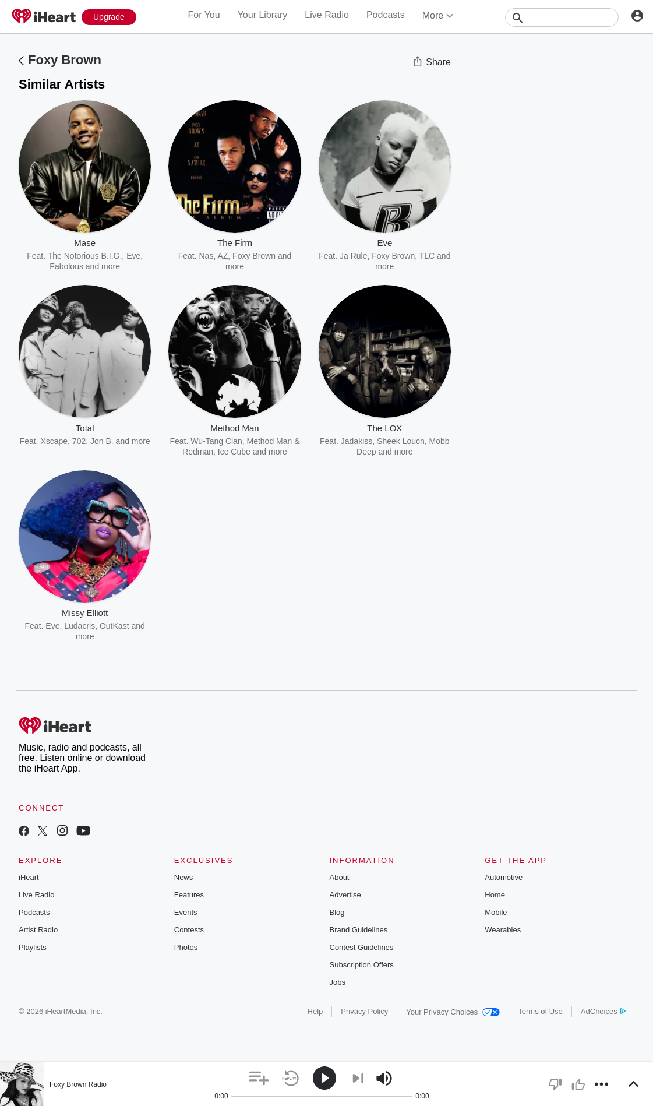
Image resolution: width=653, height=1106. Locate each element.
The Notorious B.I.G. (85, 255)
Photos (185, 947)
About (340, 877)
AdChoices (603, 1011)
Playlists (33, 947)
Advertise (345, 894)
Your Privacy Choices (453, 1012)
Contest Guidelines (362, 947)
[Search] (562, 17)
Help (315, 1011)
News (183, 877)
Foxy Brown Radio (78, 1084)
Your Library (263, 15)
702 (79, 441)
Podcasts (385, 15)
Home (495, 894)
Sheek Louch (401, 441)
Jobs (337, 982)
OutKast (114, 626)
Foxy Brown (64, 59)
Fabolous (66, 266)
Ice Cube (234, 451)
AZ (222, 255)
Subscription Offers (362, 964)
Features (189, 894)
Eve (52, 626)
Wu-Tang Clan (216, 441)
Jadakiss (356, 441)
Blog (337, 912)
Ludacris (79, 626)
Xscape (54, 441)
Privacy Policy (364, 1011)
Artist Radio (38, 929)
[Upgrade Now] (109, 17)
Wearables (503, 929)
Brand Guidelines (359, 929)
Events (185, 912)
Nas (206, 255)
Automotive (504, 877)
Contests (189, 929)
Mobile (496, 912)
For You (204, 15)
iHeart (29, 877)
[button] (259, 1078)
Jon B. (102, 441)
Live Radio (327, 15)
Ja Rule (353, 255)
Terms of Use (540, 1011)
